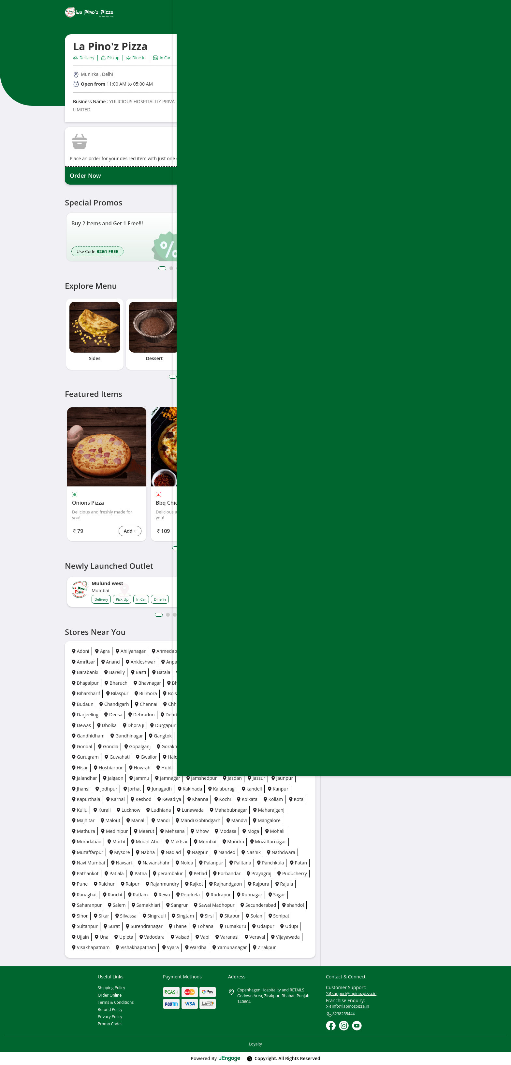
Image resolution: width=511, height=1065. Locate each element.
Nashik (251, 852)
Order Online (110, 995)
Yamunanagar (229, 947)
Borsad (269, 693)
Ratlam (138, 894)
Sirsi (207, 916)
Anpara (171, 662)
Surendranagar (144, 926)
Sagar (277, 894)
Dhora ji (133, 725)
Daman (280, 704)
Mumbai (205, 841)
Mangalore (267, 820)
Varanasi (227, 937)
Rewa (162, 894)
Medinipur (114, 831)
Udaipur (263, 926)
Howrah (140, 767)
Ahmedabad (167, 651)
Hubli (164, 767)
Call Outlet (293, 82)
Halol (202, 757)
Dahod (254, 704)
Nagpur (197, 852)
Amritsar (83, 662)
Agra (102, 651)
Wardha (196, 947)
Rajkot (194, 884)
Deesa (113, 714)
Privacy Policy (110, 1016)
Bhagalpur (85, 683)
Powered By (216, 1058)
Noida (184, 863)
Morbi (116, 841)
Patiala (114, 873)
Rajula (284, 884)
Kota (296, 799)
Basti (138, 672)
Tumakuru (233, 926)
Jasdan (232, 778)
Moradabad (86, 841)
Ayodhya (222, 662)
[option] (124, 237)
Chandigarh (114, 704)
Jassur (256, 778)
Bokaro (197, 693)
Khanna (198, 799)
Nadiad (171, 852)
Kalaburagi (222, 789)
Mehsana (172, 831)
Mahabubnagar (228, 810)
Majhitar (83, 820)
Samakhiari (146, 905)
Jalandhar (84, 778)
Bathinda (188, 672)
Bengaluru (246, 672)
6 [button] (199, 268)
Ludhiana (158, 810)
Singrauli (154, 916)
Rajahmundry (162, 884)
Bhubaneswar (262, 683)
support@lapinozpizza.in (351, 993)
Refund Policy (110, 1009)
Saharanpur (87, 905)
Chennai (146, 704)
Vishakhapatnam (136, 947)
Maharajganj (269, 810)
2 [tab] (181, 377)
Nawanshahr (154, 863)
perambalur (168, 873)
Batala (161, 672)
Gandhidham (88, 736)
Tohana (203, 926)
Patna (138, 873)
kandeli (252, 789)
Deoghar (216, 714)
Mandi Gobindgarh (198, 820)
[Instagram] (344, 1025)
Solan (254, 916)
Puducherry (292, 873)
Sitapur (230, 916)
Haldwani (175, 757)
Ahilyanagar (130, 651)
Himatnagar (292, 757)
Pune (80, 884)
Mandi (161, 820)
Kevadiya (169, 799)
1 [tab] (172, 377)
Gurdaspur (271, 746)
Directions (253, 82)
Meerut (144, 831)
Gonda (288, 736)
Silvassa (126, 916)
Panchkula (270, 863)
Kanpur (278, 789)
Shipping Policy (111, 987)
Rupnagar (249, 894)
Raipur (130, 884)
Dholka (107, 725)
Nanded (225, 852)
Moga (250, 831)
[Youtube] (357, 1025)
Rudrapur (218, 894)
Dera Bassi (272, 714)
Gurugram (85, 757)
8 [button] (214, 268)
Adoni (80, 651)
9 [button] (221, 268)
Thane (178, 926)
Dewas (81, 725)
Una (101, 937)
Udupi (289, 926)
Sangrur (177, 905)
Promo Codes (110, 1024)
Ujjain (80, 937)
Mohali (275, 831)
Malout (111, 820)
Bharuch (116, 683)
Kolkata (247, 799)
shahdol (293, 905)
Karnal (115, 799)
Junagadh (159, 789)
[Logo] (89, 12)
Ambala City (227, 651)
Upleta (123, 937)
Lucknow (128, 810)
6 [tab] (210, 377)
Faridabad (195, 725)
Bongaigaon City (233, 693)
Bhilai (175, 683)
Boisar (172, 693)
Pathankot (85, 873)
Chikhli (230, 704)
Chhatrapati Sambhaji (188, 704)
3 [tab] (189, 377)
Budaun (83, 704)
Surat (112, 926)
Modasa (225, 831)
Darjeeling (85, 714)
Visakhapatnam (91, 947)
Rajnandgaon (225, 884)
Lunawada (190, 810)
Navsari (121, 863)
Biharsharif (86, 693)
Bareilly (114, 672)
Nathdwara (281, 852)
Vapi (203, 937)
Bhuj (292, 683)
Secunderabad (258, 905)
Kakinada (190, 789)
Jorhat (132, 789)
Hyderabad (193, 767)
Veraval (255, 937)
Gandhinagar (126, 736)
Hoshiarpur (108, 767)
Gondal (82, 746)
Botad (293, 693)
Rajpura (258, 884)
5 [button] (192, 268)
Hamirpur (228, 757)
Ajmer (197, 651)
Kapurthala (86, 799)
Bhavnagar (147, 683)
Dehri (169, 714)
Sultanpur (85, 926)
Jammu (139, 778)
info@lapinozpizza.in (347, 1006)
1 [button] (161, 268)
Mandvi (236, 820)
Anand (110, 662)
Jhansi (81, 789)
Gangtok (160, 736)
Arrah (196, 662)
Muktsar (177, 841)
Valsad (180, 937)
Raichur (104, 884)
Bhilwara (201, 683)
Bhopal (229, 683)
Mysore (120, 852)
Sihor (80, 916)
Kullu (79, 810)
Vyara (170, 947)
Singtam (183, 916)
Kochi (222, 799)
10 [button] (224, 615)
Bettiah (276, 672)
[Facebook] (331, 1025)
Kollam (273, 799)
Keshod (141, 799)
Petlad (198, 873)
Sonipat (279, 916)
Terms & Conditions (116, 1002)
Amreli (287, 651)
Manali (135, 820)
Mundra (233, 841)
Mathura (83, 831)
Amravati (260, 651)
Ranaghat (84, 894)
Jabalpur (249, 767)
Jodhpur (106, 789)
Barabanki (85, 672)
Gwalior (146, 757)
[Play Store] (364, 262)
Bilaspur (117, 693)
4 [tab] (196, 377)
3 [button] (178, 268)
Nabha (145, 852)
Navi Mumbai (88, 863)
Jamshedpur (201, 778)
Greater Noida (208, 746)
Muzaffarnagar (268, 841)
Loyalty (255, 1044)
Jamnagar (167, 778)
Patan (298, 863)
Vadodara (152, 937)
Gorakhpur (171, 746)
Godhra (262, 736)
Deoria (243, 714)
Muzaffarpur (87, 852)
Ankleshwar (140, 662)
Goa (239, 736)
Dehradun (141, 714)
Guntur (242, 746)
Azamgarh (253, 662)
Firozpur (270, 725)
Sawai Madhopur (214, 905)
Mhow (200, 831)
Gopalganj (137, 746)
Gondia (108, 746)
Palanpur (211, 863)
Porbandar (227, 873)
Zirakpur (264, 947)
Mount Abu (145, 841)
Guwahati (117, 757)
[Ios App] (407, 262)
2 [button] (171, 268)
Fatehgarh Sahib (233, 725)
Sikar (101, 916)
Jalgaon (113, 778)
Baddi (280, 662)
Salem (116, 905)
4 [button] (185, 268)
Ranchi (112, 894)
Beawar (216, 672)
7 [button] (207, 268)
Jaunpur (282, 778)
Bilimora (146, 693)
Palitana (240, 863)
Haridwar (259, 757)
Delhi (191, 714)
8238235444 (340, 1014)
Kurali (102, 810)
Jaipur (275, 767)
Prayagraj (259, 873)
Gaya (185, 736)
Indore (222, 767)
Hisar (80, 767)
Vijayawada (285, 937)
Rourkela (188, 894)
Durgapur (162, 725)
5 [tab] (203, 377)
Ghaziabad (213, 736)
